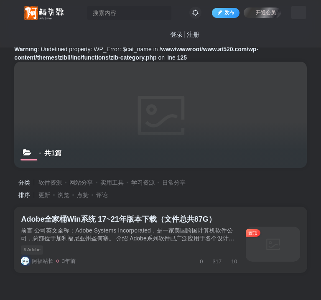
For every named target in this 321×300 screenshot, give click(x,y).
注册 (191, 35)
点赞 (83, 195)
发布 (223, 14)
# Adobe (33, 251)
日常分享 (174, 182)
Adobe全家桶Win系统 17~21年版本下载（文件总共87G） (120, 221)
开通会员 (260, 13)
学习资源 (143, 182)
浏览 (63, 195)
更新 (44, 195)
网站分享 (81, 182)
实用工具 (112, 182)
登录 (174, 35)
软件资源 (50, 182)
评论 (102, 195)
